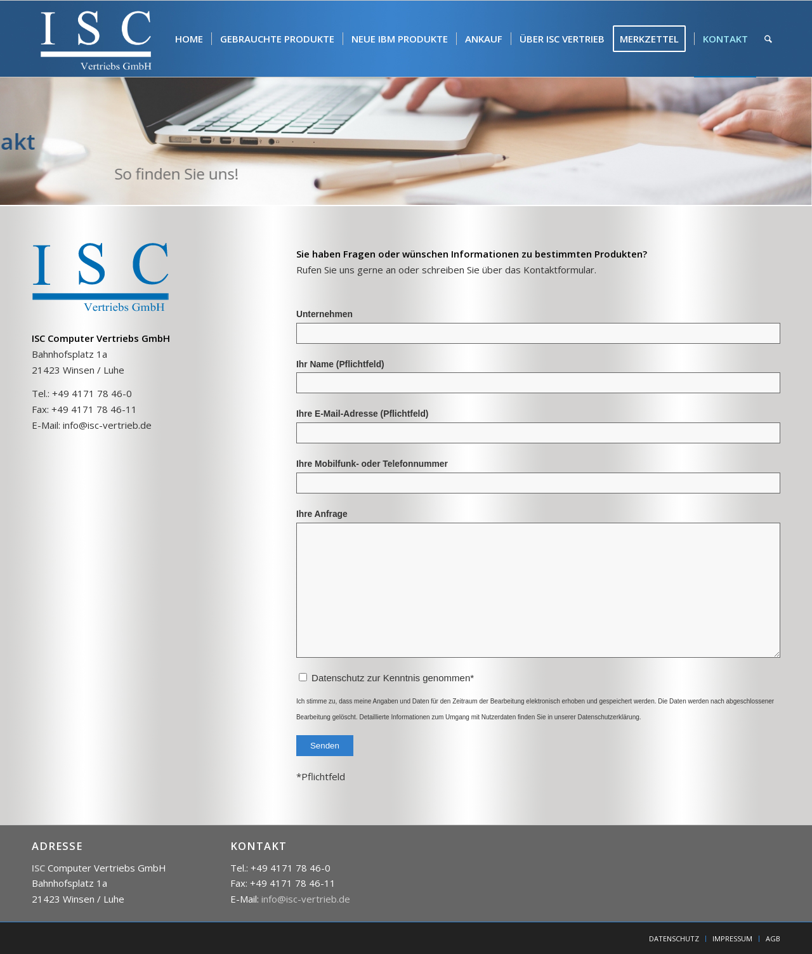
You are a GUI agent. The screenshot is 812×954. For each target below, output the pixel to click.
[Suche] (768, 39)
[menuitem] (189, 39)
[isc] (96, 39)
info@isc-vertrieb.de (107, 425)
